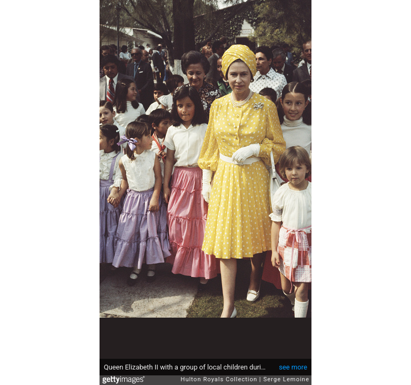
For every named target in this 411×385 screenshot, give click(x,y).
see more (293, 367)
